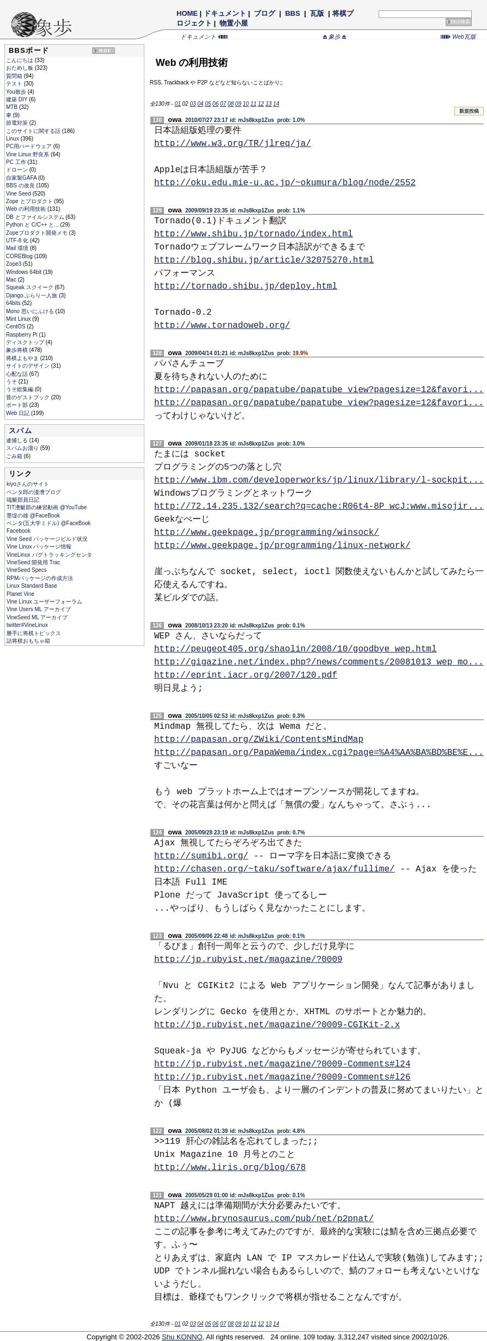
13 (268, 104)
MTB (12, 107)
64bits (14, 303)
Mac (12, 280)
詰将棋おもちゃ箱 (28, 641)
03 (193, 104)
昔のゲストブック (28, 397)
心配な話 (17, 374)
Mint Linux (19, 319)
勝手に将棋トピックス (34, 633)
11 (254, 104)
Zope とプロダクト (30, 201)
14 (276, 104)
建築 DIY (17, 99)
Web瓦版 (458, 36)
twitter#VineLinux (27, 625)
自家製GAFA (22, 178)
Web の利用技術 (26, 209)
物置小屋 (234, 23)
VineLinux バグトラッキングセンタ (49, 555)
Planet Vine (20, 594)
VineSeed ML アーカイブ (37, 617)
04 (200, 104)
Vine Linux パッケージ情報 (39, 547)
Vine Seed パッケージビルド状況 (47, 539)
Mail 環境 (18, 248)
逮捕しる (17, 440)
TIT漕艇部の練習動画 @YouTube (47, 507)
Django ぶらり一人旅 (32, 295)
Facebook (19, 531)
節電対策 (17, 123)
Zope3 (14, 264)
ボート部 (17, 405)
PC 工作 (16, 162)
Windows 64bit (24, 272)
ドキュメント (225, 13)
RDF (105, 50)
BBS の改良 (21, 185)
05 (208, 104)
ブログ (264, 13)
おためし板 (20, 68)
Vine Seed (19, 194)
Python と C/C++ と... (33, 225)
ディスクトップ (26, 342)
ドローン (17, 170)
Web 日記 (18, 413)
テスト (15, 84)
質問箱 (15, 76)
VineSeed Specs (27, 570)
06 (215, 104)
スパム (20, 430)
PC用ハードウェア (29, 146)
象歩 (334, 36)
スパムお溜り (23, 448)
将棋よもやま (23, 358)
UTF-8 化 (18, 240)
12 (261, 104)
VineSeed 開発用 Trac (33, 562)
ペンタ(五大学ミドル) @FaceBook (49, 523)
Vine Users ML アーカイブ (39, 609)
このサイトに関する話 (34, 131)
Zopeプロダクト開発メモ (37, 233)
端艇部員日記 (23, 500)
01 (178, 104)
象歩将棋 (17, 350)
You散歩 (17, 92)
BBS (292, 13)
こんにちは (20, 60)
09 (238, 104)
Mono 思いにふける (31, 311)
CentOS (16, 327)
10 (246, 104)
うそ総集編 (20, 389)
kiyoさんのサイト (28, 484)
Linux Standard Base (32, 586)
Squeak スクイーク (30, 287)
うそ (12, 382)
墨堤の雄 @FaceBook (33, 516)
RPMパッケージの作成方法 (40, 578)
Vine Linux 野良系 (28, 154)
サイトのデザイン (28, 366)
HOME (187, 13)
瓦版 (317, 13)
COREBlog (20, 256)
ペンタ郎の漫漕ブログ (34, 492)
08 (231, 104)
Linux (13, 139)
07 (223, 104)
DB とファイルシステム (35, 217)
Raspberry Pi (22, 335)
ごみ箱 (15, 456)
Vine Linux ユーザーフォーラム (44, 602)
